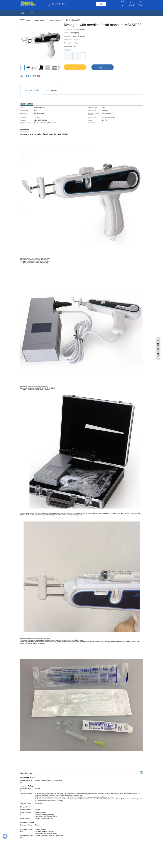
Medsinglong (74, 33)
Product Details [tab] (32, 90)
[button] (68, 56)
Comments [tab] (52, 90)
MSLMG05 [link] (73, 19)
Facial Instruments (78, 36)
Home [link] (28, 20)
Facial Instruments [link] (55, 20)
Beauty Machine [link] (40, 20)
